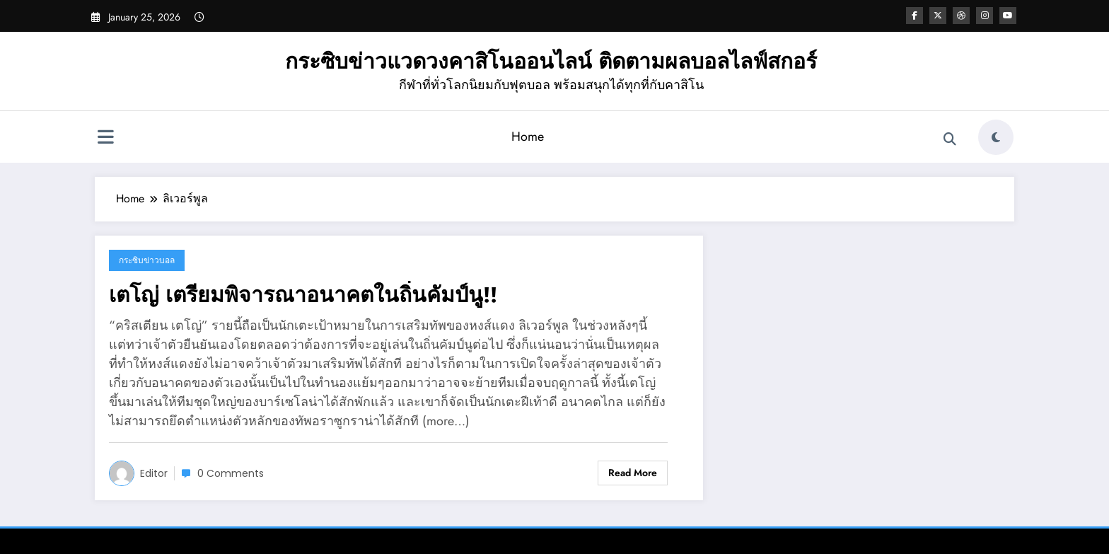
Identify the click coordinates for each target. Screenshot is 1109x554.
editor (154, 473)
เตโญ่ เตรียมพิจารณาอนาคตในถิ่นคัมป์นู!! (303, 294)
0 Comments (230, 473)
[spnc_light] (996, 137)
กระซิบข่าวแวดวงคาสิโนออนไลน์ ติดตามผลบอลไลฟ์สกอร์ (551, 61)
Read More (632, 473)
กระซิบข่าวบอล (147, 260)
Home (527, 136)
